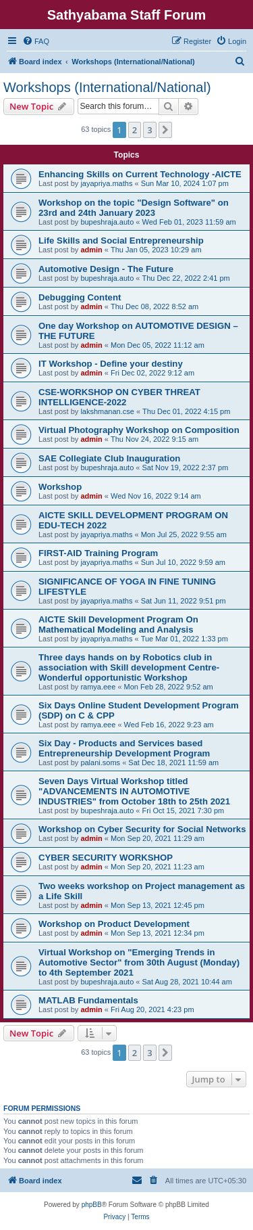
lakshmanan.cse (107, 411)
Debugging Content (79, 297)
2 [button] (134, 130)
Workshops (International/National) (107, 87)
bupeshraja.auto (107, 222)
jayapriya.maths (106, 183)
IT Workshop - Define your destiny (110, 364)
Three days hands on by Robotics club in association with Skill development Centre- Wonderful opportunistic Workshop (128, 667)
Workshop (60, 487)
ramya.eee (97, 687)
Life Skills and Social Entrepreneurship (121, 240)
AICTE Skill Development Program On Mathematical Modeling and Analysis (118, 624)
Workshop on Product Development (114, 924)
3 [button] (149, 130)
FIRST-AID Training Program (98, 553)
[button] (165, 130)
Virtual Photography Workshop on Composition (139, 430)
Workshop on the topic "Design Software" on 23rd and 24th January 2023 (133, 208)
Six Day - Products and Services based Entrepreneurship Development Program (124, 748)
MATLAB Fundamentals (88, 1000)
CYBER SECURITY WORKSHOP (105, 857)
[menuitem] (35, 41)
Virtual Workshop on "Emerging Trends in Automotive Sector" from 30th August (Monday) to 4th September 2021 (139, 962)
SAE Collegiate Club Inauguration (109, 458)
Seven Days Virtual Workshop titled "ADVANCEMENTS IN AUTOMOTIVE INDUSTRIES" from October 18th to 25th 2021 (134, 791)
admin (91, 250)
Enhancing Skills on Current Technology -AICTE (140, 174)
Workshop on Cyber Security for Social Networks (142, 829)
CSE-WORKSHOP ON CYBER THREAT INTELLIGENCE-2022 (119, 397)
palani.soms (100, 762)
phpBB (92, 1204)
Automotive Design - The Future (105, 269)
